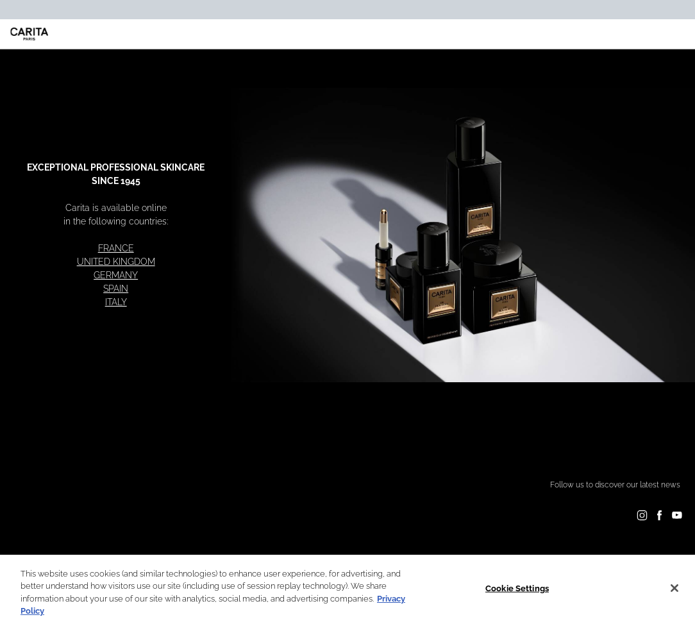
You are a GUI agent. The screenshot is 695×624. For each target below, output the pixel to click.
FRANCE (116, 248)
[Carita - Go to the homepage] (29, 34)
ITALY (116, 302)
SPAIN (115, 288)
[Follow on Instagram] (642, 515)
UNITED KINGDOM (116, 262)
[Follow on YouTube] (676, 515)
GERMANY (116, 275)
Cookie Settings (517, 588)
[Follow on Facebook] (659, 515)
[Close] (674, 588)
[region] (347, 589)
